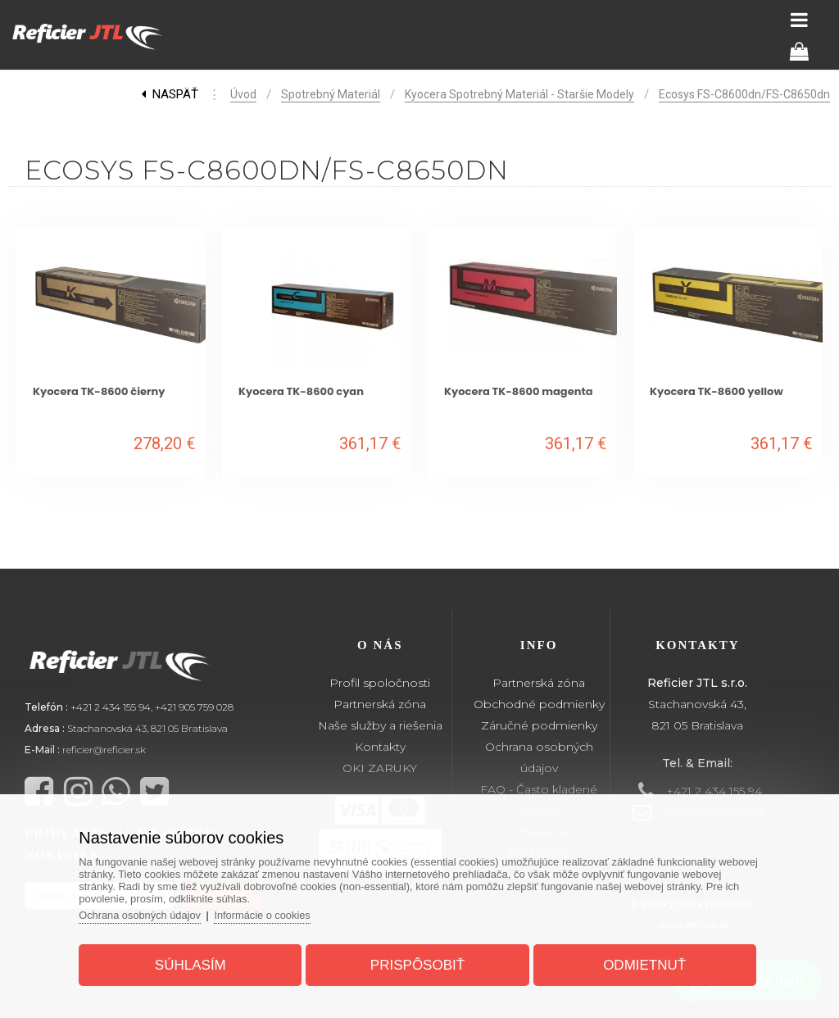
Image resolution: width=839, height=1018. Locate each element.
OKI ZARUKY (379, 768)
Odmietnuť (641, 963)
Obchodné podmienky (539, 704)
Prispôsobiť (417, 963)
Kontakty (380, 746)
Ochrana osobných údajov (145, 913)
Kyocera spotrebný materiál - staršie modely (519, 94)
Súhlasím (193, 963)
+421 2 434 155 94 (110, 707)
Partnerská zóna (379, 704)
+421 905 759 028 (194, 707)
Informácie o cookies (270, 913)
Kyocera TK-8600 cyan (301, 391)
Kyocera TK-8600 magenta (518, 391)
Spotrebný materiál (330, 94)
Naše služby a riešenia (380, 725)
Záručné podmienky (539, 725)
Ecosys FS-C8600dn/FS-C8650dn (744, 94)
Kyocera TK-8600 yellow (716, 391)
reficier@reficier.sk (104, 749)
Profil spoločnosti (379, 682)
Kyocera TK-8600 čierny (99, 391)
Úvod (243, 94)
